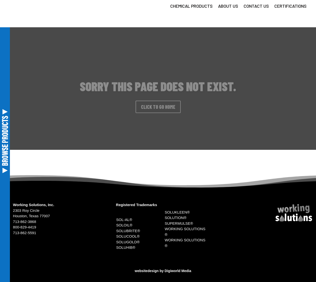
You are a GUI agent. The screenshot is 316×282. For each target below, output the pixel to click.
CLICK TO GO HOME (158, 109)
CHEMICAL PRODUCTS (191, 6)
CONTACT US (256, 6)
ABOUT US (228, 6)
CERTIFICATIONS (290, 6)
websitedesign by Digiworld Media (163, 271)
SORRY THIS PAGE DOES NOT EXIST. (158, 88)
